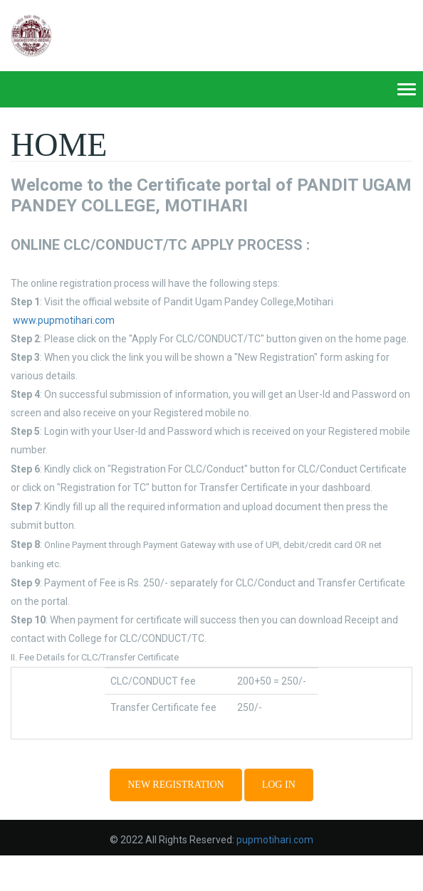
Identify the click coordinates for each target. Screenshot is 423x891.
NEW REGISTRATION (175, 784)
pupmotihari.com (274, 839)
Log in (279, 784)
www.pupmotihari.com (64, 320)
